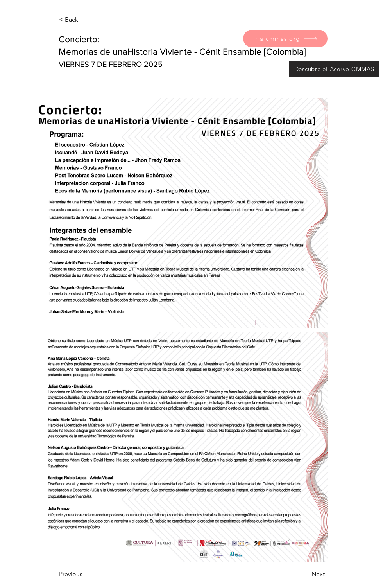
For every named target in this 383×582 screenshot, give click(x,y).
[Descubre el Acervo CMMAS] (334, 69)
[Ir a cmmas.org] (285, 38)
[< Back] (85, 19)
